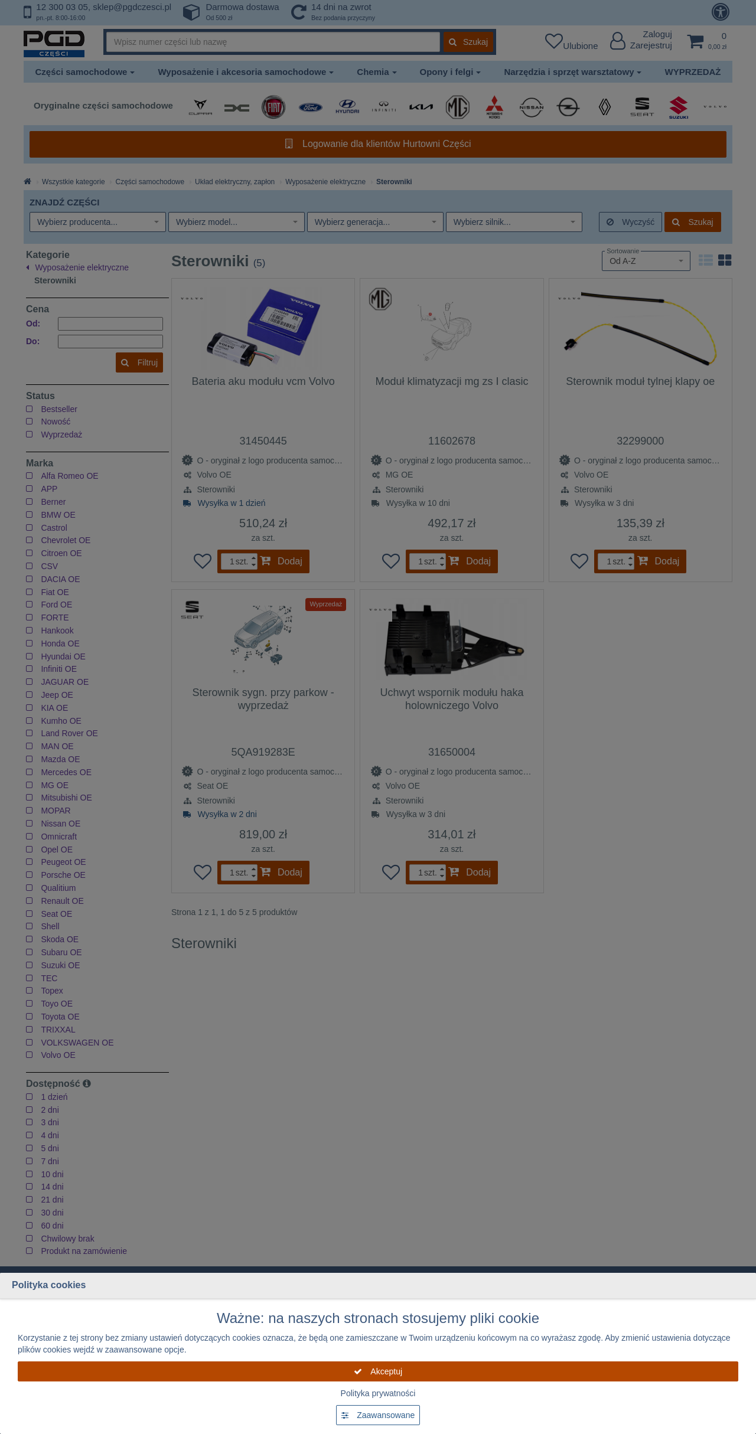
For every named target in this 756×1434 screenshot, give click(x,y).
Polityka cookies (49, 1285)
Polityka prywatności (378, 1393)
